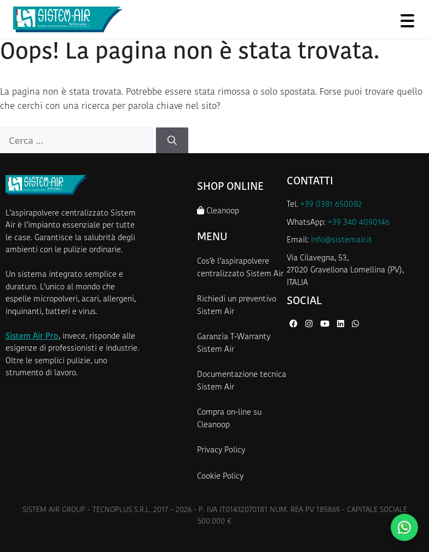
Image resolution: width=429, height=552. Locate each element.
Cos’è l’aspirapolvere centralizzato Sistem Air (240, 268)
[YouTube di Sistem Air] (325, 325)
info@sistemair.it (341, 240)
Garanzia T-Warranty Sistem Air (233, 343)
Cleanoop (218, 211)
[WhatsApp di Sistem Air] (355, 325)
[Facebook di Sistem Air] (295, 325)
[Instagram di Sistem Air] (310, 325)
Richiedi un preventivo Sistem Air (236, 305)
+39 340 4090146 (359, 223)
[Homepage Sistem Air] (68, 20)
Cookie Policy (220, 477)
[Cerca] (172, 140)
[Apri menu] (407, 20)
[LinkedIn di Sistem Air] (341, 325)
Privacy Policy (221, 450)
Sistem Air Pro (32, 337)
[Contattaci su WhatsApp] (404, 527)
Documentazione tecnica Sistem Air (241, 381)
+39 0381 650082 (331, 205)
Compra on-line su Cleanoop (229, 419)
